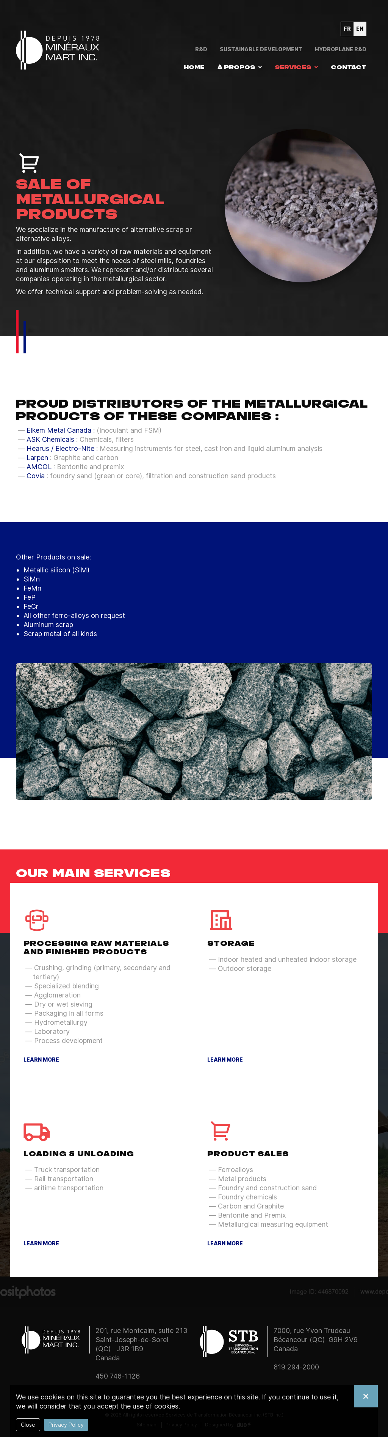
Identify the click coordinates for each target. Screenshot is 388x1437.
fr (347, 28)
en (359, 28)
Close (28, 1424)
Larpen (37, 458)
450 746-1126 (117, 1376)
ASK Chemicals (50, 439)
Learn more (41, 1060)
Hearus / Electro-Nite (60, 448)
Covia (36, 476)
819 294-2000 (296, 1367)
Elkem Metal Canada (59, 430)
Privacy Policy (66, 1424)
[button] (240, 67)
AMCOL (39, 467)
